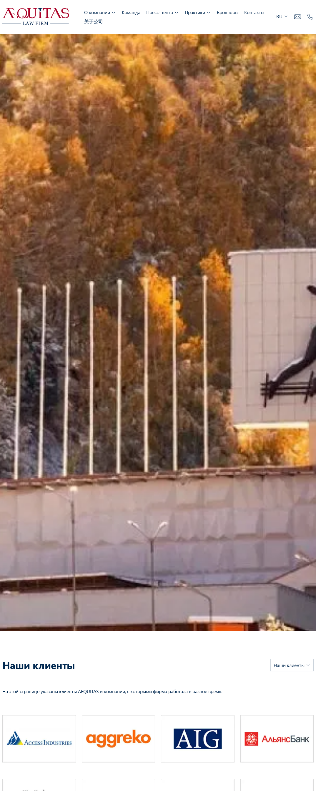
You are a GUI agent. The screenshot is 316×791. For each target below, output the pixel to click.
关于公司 (93, 21)
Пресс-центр (162, 12)
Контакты (254, 12)
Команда (131, 12)
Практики (198, 12)
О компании (100, 12)
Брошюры (227, 12)
